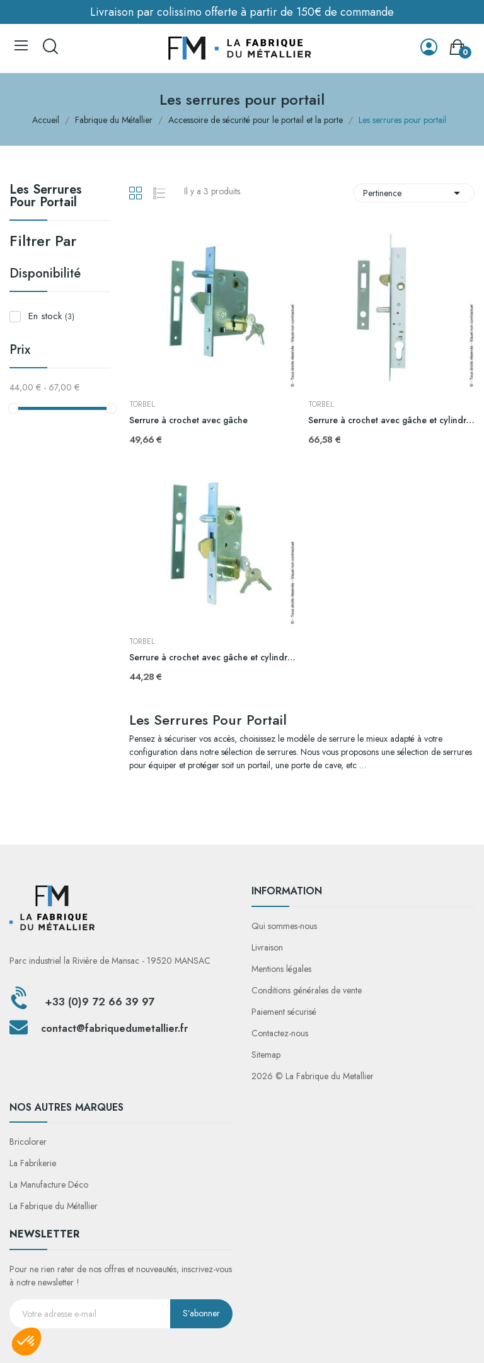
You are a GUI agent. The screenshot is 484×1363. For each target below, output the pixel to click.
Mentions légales (281, 968)
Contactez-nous (279, 1033)
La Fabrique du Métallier (53, 1206)
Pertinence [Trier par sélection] (413, 193)
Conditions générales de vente (306, 990)
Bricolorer (28, 1141)
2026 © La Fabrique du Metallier (312, 1076)
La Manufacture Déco (48, 1184)
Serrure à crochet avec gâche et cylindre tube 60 (212, 658)
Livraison (267, 947)
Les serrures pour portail (45, 197)
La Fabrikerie (32, 1163)
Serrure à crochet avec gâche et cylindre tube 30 (391, 420)
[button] (26, 1341)
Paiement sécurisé (283, 1011)
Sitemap (265, 1054)
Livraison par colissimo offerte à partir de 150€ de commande (242, 12)
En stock (51, 316)
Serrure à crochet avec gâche (188, 420)
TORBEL (141, 404)
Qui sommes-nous (284, 926)
